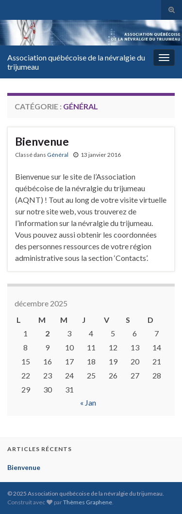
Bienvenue (42, 141)
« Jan (88, 402)
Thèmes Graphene (87, 502)
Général (57, 154)
